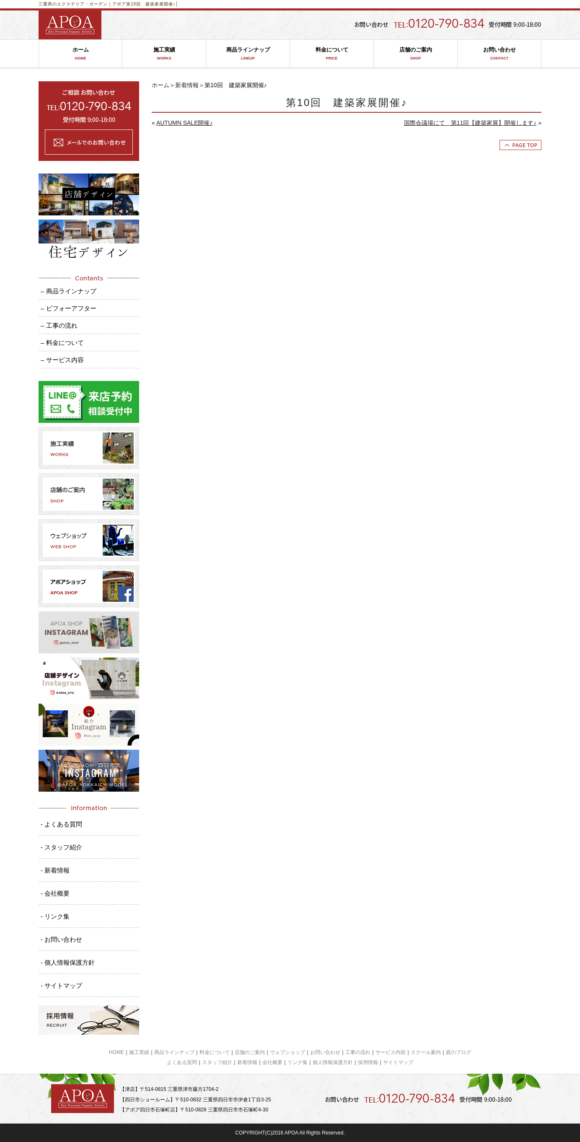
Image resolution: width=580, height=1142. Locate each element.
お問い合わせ (499, 54)
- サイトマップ (61, 985)
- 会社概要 (55, 893)
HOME (116, 1052)
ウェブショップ (287, 1052)
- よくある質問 (61, 824)
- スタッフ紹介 (61, 847)
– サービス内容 (62, 359)
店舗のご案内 (415, 54)
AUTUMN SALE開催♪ (184, 122)
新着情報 (187, 85)
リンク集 (297, 1062)
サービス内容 (390, 1052)
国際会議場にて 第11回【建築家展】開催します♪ (470, 122)
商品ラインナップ (248, 54)
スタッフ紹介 (217, 1062)
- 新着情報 (55, 870)
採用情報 (368, 1062)
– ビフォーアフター (68, 308)
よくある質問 (182, 1062)
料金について (331, 54)
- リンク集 (55, 916)
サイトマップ (398, 1062)
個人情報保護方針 (333, 1062)
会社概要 (272, 1062)
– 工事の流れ (59, 325)
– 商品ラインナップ (68, 291)
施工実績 (164, 54)
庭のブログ (458, 1052)
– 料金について (62, 342)
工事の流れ (357, 1052)
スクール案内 (426, 1052)
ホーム (80, 54)
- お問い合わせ (61, 939)
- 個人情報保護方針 (68, 962)
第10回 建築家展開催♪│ (152, 4)
